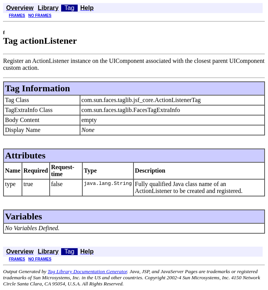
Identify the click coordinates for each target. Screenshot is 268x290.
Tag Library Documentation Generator (87, 271)
